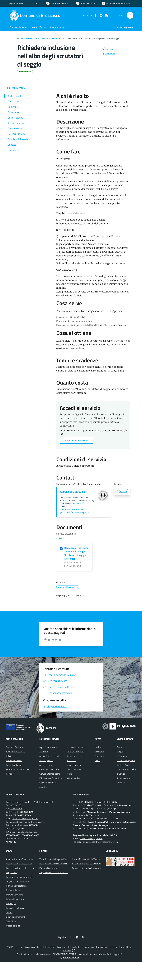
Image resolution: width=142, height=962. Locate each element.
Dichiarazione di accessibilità (19, 863)
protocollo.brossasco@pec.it (74, 512)
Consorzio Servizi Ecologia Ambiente (88, 868)
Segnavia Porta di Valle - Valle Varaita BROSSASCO (63, 872)
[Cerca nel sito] (130, 15)
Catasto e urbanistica (49, 769)
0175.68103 (78, 503)
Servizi (29, 38)
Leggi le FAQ (12, 872)
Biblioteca (99, 751)
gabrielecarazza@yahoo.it (90, 838)
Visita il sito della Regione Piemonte (55, 859)
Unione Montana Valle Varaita (86, 859)
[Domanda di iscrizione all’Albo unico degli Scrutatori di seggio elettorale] (61, 548)
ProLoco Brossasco (48, 868)
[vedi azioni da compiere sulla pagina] (108, 53)
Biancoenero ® (82, 954)
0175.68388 (16, 808)
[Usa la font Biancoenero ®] (58, 3)
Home (20, 38)
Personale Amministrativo (18, 769)
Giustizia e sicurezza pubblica (50, 38)
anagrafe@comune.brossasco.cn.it (77, 509)
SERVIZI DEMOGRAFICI (72, 492)
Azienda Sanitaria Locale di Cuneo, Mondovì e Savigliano (98, 863)
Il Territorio (122, 756)
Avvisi (97, 760)
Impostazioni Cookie (15, 908)
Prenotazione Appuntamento (19, 877)
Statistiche (11, 921)
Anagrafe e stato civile (49, 756)
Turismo (70, 773)
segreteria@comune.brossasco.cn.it (28, 822)
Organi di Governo (14, 747)
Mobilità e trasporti (75, 751)
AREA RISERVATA (69, 957)
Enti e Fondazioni (14, 765)
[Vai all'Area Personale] (116, 3)
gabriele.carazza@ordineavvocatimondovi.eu (97, 841)
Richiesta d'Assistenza (16, 885)
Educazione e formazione (50, 778)
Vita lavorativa (73, 778)
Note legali (11, 903)
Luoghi (120, 751)
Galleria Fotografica (126, 760)
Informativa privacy (15, 899)
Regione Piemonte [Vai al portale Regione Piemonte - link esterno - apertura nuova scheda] (16, 3)
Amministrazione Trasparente (19, 859)
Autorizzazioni (45, 765)
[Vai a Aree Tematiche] (86, 3)
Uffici (8, 756)
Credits (9, 912)
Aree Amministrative (15, 751)
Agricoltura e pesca (48, 747)
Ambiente (43, 751)
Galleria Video (123, 765)
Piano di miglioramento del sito (20, 868)
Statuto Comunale (14, 894)
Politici (9, 773)
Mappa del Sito (13, 925)
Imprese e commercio (76, 747)
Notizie (98, 747)
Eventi (120, 747)
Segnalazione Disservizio (17, 881)
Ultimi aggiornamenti (15, 916)
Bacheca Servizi (13, 890)
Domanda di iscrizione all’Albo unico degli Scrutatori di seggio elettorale (76, 553)
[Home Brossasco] (36, 15)
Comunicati (100, 756)
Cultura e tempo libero (49, 773)
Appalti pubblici (46, 760)
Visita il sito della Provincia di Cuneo (55, 863)
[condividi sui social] (107, 49)
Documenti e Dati (14, 760)
